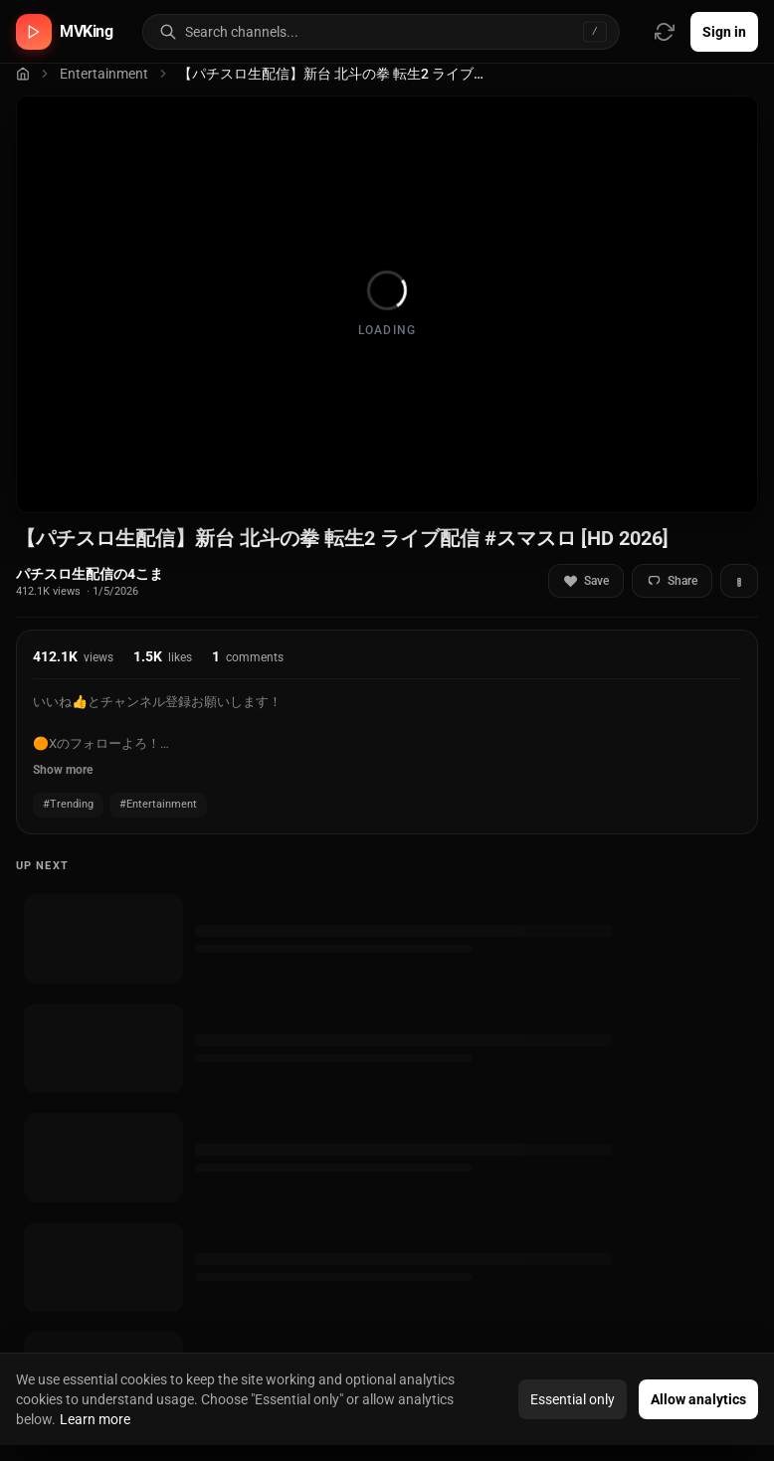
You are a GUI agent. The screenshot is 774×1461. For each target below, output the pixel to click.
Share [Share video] (672, 581)
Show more (63, 770)
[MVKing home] (64, 32)
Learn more (95, 1419)
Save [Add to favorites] (586, 581)
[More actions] (739, 581)
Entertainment (104, 74)
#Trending (68, 804)
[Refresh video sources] (664, 32)
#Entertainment (158, 804)
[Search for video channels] (402, 32)
